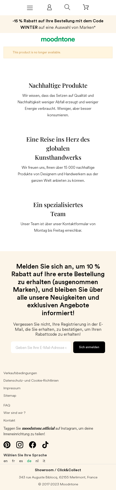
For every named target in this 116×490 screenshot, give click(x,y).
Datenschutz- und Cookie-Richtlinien (31, 380)
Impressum (11, 388)
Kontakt (9, 420)
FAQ (6, 405)
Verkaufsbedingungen (20, 373)
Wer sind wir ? (14, 412)
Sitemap (9, 395)
